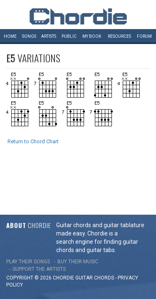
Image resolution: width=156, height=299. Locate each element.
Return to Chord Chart (33, 141)
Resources (119, 36)
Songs (29, 36)
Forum (144, 36)
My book (91, 36)
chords (104, 233)
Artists (48, 36)
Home (10, 36)
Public (69, 36)
